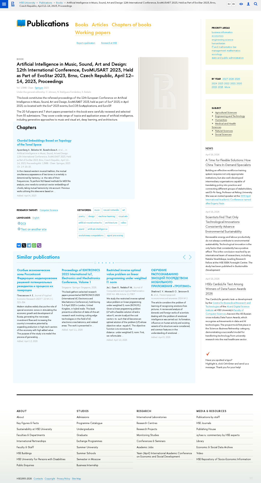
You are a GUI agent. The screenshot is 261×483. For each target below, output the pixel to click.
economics (217, 35)
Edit (251, 477)
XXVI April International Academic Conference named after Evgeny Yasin (228, 199)
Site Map (76, 478)
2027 (225, 78)
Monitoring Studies (148, 435)
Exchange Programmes (89, 441)
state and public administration (228, 57)
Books (81, 24)
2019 (214, 87)
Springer (39, 87)
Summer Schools (86, 453)
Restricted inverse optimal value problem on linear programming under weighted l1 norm (127, 276)
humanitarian (218, 43)
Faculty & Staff (25, 447)
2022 (226, 83)
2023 (220, 83)
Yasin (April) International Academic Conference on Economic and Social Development (164, 454)
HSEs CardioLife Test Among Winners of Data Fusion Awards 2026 (226, 289)
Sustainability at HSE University (34, 429)
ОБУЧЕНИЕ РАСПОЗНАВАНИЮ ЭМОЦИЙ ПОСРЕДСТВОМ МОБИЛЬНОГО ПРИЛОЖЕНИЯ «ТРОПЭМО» (171, 278)
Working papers (92, 32)
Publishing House (206, 429)
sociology (217, 54)
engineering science (222, 39)
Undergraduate (85, 429)
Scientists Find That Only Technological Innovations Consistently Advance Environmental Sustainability (224, 224)
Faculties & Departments (31, 435)
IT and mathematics (222, 46)
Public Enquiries (25, 465)
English (36, 217)
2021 (233, 83)
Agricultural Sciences (226, 112)
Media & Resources (211, 411)
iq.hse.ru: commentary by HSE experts (217, 435)
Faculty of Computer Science (225, 311)
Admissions (83, 417)
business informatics (222, 32)
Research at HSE (109, 43)
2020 (239, 83)
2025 (237, 78)
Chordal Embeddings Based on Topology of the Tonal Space (44, 142)
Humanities (221, 119)
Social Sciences (223, 134)
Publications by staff (208, 417)
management (219, 50)
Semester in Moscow (89, 459)
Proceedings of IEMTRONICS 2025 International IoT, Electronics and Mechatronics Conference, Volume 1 (81, 276)
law (234, 46)
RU (229, 4)
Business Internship (87, 465)
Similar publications (38, 257)
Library (200, 441)
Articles (100, 24)
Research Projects (147, 429)
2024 (214, 83)
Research (144, 411)
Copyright (50, 478)
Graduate (82, 435)
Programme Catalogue (89, 423)
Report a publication (86, 43)
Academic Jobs (145, 447)
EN (233, 4)
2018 (220, 87)
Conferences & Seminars (151, 441)
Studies (83, 411)
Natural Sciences (224, 130)
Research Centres (147, 423)
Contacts (38, 478)
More (227, 87)
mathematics (233, 50)
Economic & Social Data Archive (214, 447)
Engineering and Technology (230, 116)
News (209, 148)
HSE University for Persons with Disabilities (41, 459)
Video (199, 453)
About (22, 411)
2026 (231, 78)
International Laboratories (151, 417)
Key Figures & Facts (28, 423)
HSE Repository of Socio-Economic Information (223, 459)
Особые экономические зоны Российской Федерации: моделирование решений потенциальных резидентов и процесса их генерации (37, 280)
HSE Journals (203, 423)
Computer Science (49, 210)
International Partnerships (31, 441)
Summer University (87, 447)
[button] (95, 263)
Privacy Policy (63, 478)
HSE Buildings (24, 453)
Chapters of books (131, 24)
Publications (48, 23)
